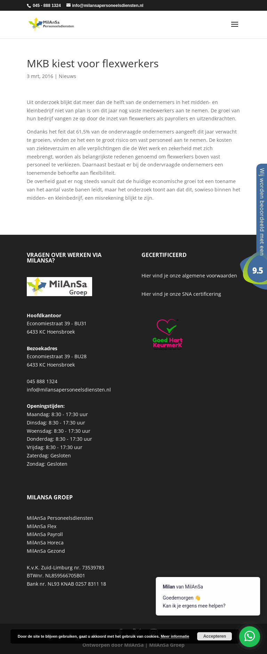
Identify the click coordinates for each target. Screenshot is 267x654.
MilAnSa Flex (41, 526)
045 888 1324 (42, 381)
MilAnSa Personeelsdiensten (60, 518)
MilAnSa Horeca (45, 542)
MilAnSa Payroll (45, 534)
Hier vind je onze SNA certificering (181, 294)
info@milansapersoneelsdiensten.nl (69, 389)
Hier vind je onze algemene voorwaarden (189, 275)
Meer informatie (175, 636)
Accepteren (214, 636)
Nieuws (67, 76)
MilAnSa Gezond (46, 551)
